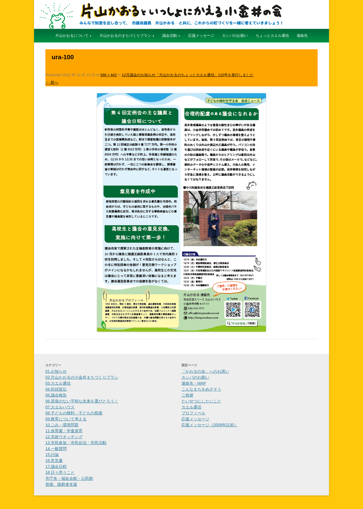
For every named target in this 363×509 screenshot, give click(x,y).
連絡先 (302, 35)
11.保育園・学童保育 (64, 431)
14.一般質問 (56, 448)
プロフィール (193, 413)
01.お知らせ (56, 371)
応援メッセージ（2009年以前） (210, 425)
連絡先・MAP (194, 383)
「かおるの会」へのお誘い (205, 371)
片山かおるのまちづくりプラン (125, 35)
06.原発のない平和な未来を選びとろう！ (81, 401)
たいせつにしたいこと (201, 401)
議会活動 (169, 35)
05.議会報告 (56, 395)
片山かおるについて (71, 35)
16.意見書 (54, 460)
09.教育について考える (65, 419)
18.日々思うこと (60, 472)
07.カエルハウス (60, 407)
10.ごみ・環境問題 (62, 425)
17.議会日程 (56, 466)
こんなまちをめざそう (201, 389)
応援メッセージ (201, 35)
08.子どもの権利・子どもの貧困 (73, 413)
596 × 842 (108, 75)
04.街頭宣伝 (56, 389)
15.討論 (52, 454)
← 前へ (51, 82)
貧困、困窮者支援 (61, 484)
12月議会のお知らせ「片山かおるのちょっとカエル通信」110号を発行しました (188, 75)
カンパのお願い (235, 35)
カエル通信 (191, 407)
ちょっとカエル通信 (272, 35)
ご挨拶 (187, 395)
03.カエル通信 (58, 383)
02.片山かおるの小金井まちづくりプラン (81, 377)
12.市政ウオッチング (64, 437)
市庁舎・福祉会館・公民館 (69, 478)
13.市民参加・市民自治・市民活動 (75, 442)
